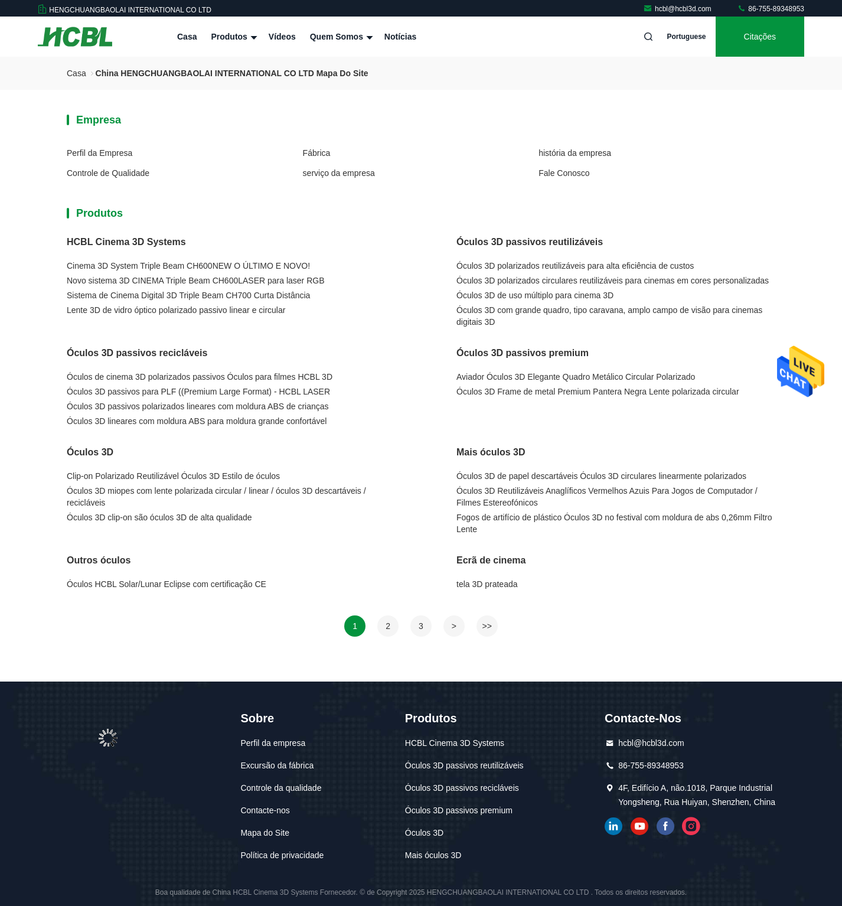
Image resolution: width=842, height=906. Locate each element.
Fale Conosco (564, 173)
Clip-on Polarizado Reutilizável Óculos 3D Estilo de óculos (173, 476)
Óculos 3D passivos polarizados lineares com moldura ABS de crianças (198, 406)
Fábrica (317, 153)
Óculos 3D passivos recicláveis (137, 353)
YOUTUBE (639, 826)
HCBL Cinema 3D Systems (126, 242)
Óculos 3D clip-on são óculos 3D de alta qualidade (159, 517)
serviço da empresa (339, 173)
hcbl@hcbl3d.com (678, 9)
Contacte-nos (264, 810)
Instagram (691, 826)
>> (487, 626)
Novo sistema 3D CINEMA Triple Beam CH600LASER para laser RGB (196, 280)
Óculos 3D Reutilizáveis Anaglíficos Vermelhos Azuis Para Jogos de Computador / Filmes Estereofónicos (607, 496)
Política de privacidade (282, 855)
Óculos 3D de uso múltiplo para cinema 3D (534, 295)
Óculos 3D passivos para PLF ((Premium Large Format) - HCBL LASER (198, 391)
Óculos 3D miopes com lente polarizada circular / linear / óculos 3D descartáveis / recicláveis (216, 496)
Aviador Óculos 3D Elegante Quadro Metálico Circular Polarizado (575, 377)
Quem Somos (340, 36)
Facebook (665, 826)
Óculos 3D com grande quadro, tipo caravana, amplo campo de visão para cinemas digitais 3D (609, 316)
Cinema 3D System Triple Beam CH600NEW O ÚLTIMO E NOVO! (188, 266)
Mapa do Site (264, 832)
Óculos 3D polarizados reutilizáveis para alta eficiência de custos (575, 266)
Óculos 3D (90, 452)
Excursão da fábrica (277, 765)
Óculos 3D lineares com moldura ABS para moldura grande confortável (197, 421)
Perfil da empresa (272, 743)
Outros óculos (98, 560)
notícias (400, 36)
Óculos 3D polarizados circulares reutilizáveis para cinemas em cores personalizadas (612, 280)
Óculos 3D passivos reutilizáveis (529, 242)
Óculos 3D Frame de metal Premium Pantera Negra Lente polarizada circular (597, 391)
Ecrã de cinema (491, 560)
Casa (187, 36)
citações (760, 36)
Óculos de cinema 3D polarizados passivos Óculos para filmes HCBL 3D (199, 377)
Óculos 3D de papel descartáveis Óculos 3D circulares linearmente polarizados (601, 476)
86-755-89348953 (770, 9)
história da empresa (575, 153)
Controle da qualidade (280, 788)
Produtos (232, 36)
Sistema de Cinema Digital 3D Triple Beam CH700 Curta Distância (188, 295)
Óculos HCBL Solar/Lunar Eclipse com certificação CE (166, 584)
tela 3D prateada (487, 584)
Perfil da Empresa (99, 153)
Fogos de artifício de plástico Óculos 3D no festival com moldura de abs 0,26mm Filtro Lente (614, 523)
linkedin (613, 826)
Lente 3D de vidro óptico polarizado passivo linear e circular (176, 310)
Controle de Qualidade (108, 173)
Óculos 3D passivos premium (522, 353)
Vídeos (282, 36)
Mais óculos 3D (490, 452)
